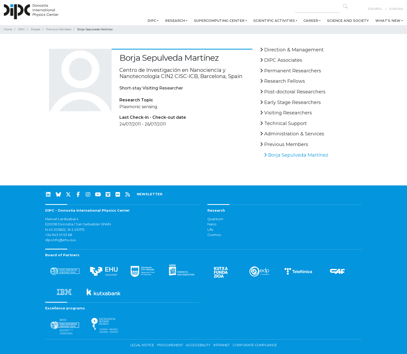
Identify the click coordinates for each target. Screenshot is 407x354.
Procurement (170, 345)
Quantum (215, 219)
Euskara (396, 9)
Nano (211, 224)
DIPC (151, 20)
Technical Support (283, 123)
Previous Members (58, 29)
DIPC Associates (281, 60)
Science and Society (348, 20)
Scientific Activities (274, 20)
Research (175, 20)
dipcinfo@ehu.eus (60, 240)
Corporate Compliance (255, 345)
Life (210, 230)
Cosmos (214, 235)
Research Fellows (282, 81)
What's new (388, 20)
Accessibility (198, 345)
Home (8, 29)
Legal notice (142, 345)
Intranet (221, 345)
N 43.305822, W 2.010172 (65, 230)
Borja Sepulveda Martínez (296, 155)
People (35, 29)
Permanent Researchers (290, 71)
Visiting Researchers (286, 113)
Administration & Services (292, 134)
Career (310, 20)
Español (375, 9)
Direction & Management (292, 50)
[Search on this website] (317, 9)
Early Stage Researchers (290, 102)
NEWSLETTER (149, 194)
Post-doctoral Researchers (292, 92)
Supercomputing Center (219, 20)
